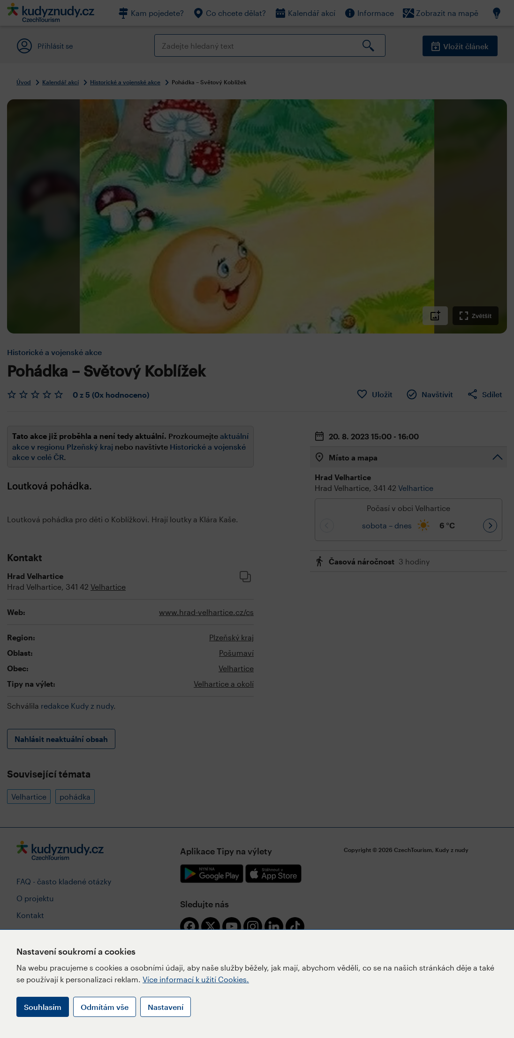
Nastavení (165, 1006)
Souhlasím (42, 1006)
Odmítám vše (104, 1006)
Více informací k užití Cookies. (196, 979)
